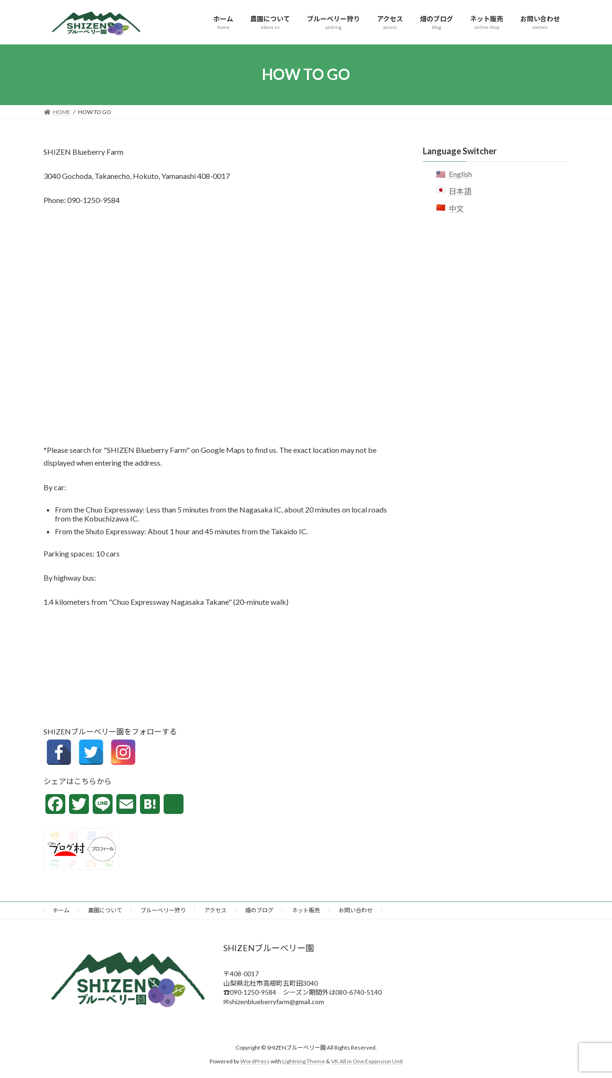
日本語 (460, 190)
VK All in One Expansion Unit (367, 1061)
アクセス (215, 910)
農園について (105, 910)
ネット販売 (306, 910)
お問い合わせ (356, 910)
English (460, 173)
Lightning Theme (303, 1061)
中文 (456, 207)
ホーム (61, 910)
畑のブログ (259, 910)
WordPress (255, 1061)
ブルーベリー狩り (163, 910)
